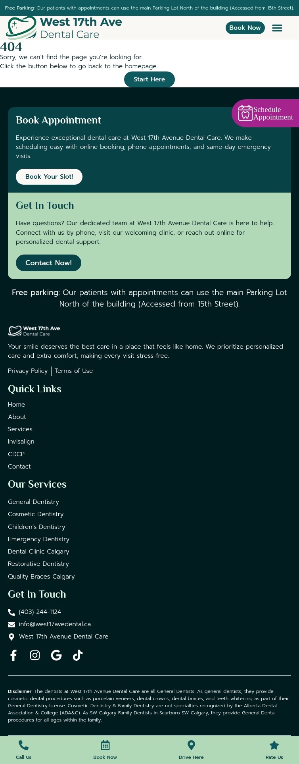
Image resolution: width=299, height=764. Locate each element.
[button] (277, 27)
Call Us (23, 757)
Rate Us (274, 757)
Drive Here (191, 757)
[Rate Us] (274, 745)
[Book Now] (105, 745)
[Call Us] (24, 745)
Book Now (105, 757)
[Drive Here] (191, 745)
